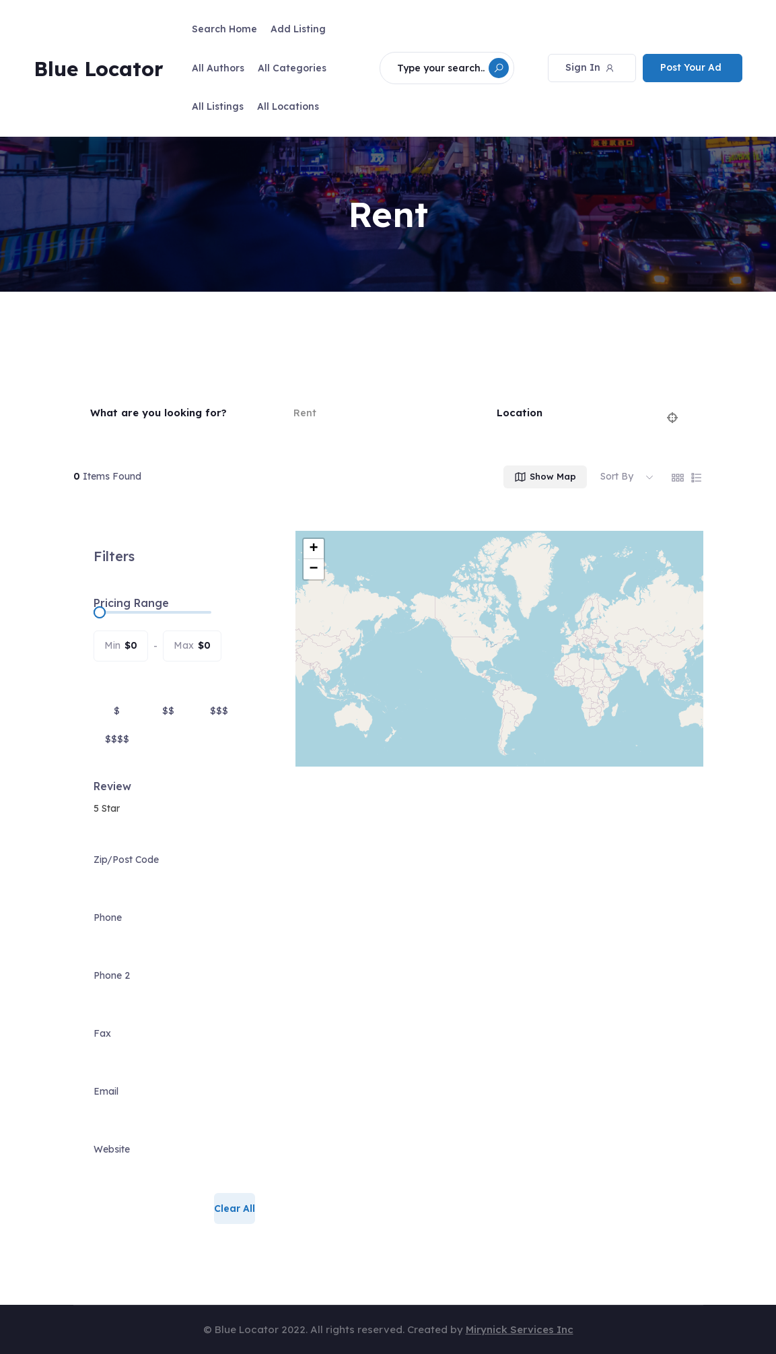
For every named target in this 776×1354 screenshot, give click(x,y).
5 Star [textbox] (107, 808)
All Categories (292, 68)
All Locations (288, 106)
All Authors (218, 68)
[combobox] (174, 808)
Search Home (224, 29)
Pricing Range (131, 603)
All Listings (218, 106)
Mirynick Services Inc (519, 1329)
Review (112, 786)
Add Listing (298, 29)
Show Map (545, 477)
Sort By (616, 476)
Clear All (234, 1208)
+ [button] (313, 549)
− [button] (313, 569)
